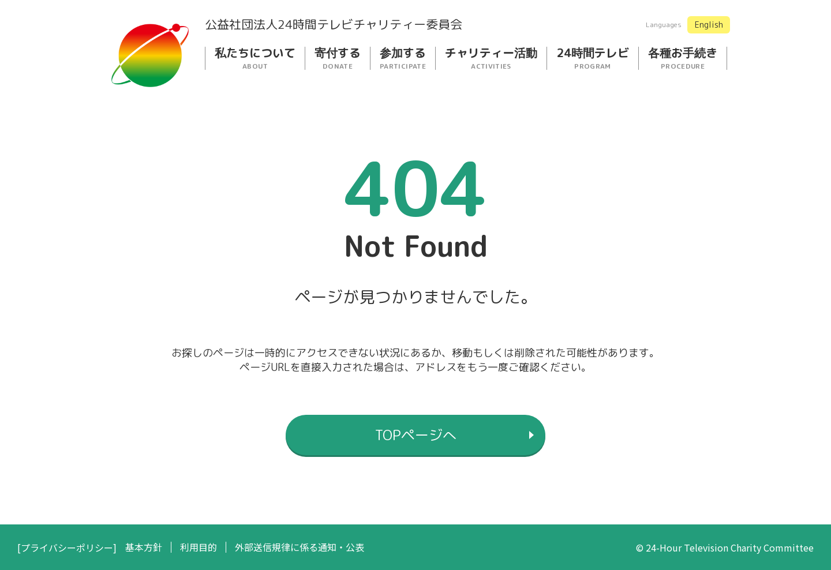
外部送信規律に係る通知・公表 (299, 547)
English (709, 24)
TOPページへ (415, 435)
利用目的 (198, 547)
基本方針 (143, 547)
